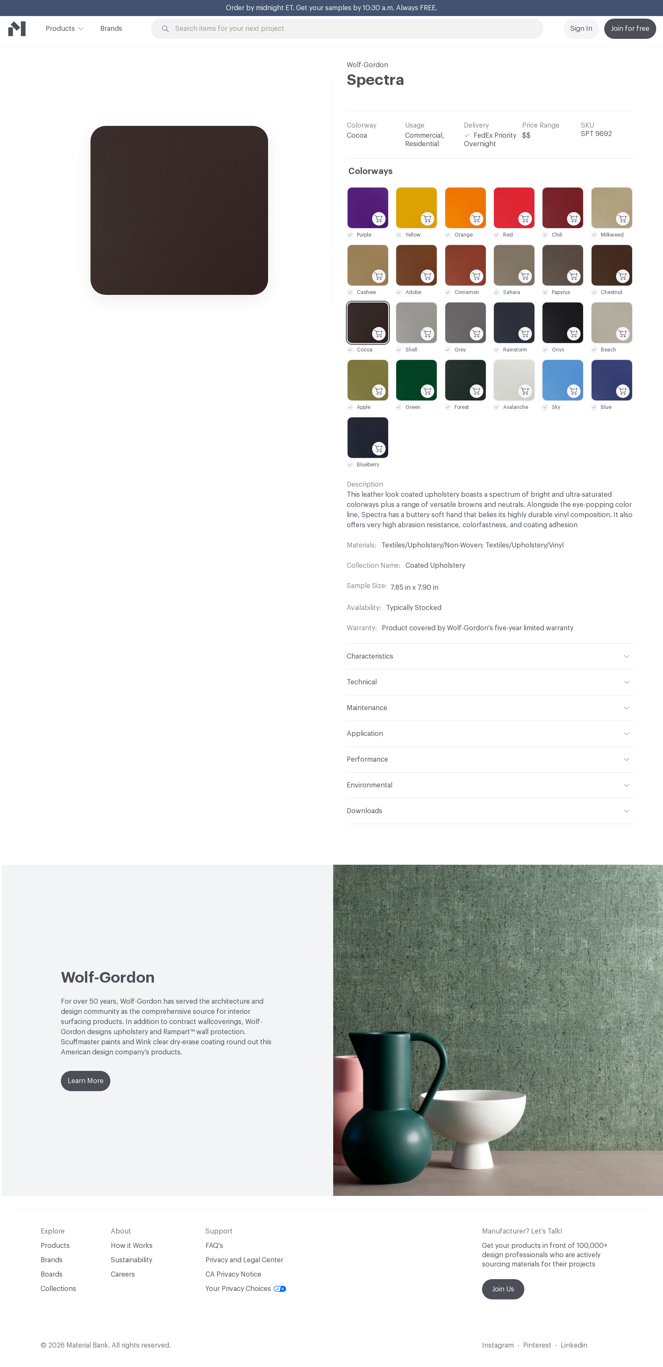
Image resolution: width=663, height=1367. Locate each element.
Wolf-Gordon (367, 65)
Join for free (630, 28)
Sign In (581, 28)
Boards (52, 1274)
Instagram (498, 1345)
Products (60, 28)
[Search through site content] (351, 29)
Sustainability (131, 1260)
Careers (123, 1274)
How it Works (132, 1245)
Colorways (370, 171)
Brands (111, 28)
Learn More (86, 1081)
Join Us (503, 1289)
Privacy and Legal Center (244, 1260)
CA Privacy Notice (233, 1274)
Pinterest (537, 1345)
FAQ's (214, 1245)
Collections (58, 1288)
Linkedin (574, 1345)
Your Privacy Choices (245, 1288)
